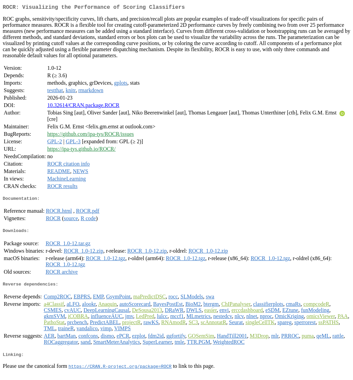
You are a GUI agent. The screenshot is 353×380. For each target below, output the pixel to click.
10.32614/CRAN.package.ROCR (83, 106)
